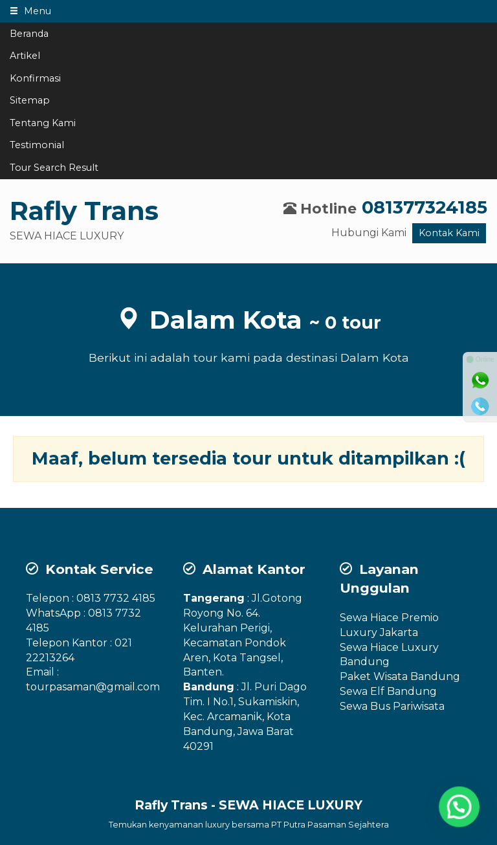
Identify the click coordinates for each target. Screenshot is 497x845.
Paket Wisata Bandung (400, 676)
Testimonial (37, 145)
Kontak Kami (449, 233)
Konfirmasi (35, 78)
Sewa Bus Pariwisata (392, 706)
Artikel (25, 55)
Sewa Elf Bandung (388, 691)
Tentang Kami (43, 123)
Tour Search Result (54, 167)
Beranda (29, 33)
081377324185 (424, 207)
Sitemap (30, 100)
